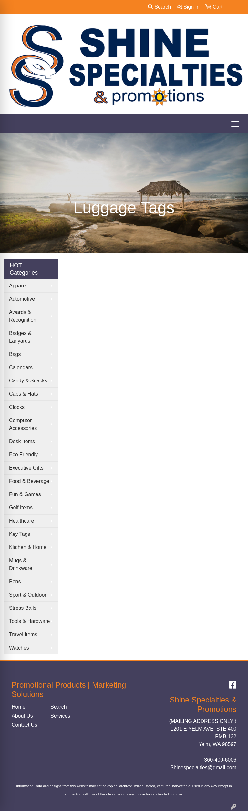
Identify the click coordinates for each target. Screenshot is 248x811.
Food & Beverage (29, 481)
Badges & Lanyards (20, 337)
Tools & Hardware (29, 621)
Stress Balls (22, 608)
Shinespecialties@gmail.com (203, 767)
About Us (22, 716)
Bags (15, 354)
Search (159, 7)
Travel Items (23, 634)
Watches (19, 647)
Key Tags (19, 534)
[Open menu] (235, 124)
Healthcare (21, 521)
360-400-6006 (220, 760)
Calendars (21, 367)
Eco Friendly (23, 454)
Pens (15, 581)
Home (19, 707)
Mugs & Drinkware (20, 564)
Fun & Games (25, 494)
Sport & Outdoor (27, 595)
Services (60, 716)
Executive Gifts (26, 468)
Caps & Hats (23, 394)
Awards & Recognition (22, 316)
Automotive (22, 299)
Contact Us (24, 725)
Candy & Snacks (28, 380)
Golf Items (21, 507)
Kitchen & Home (27, 547)
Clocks (17, 407)
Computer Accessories (23, 424)
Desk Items (22, 441)
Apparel (18, 285)
